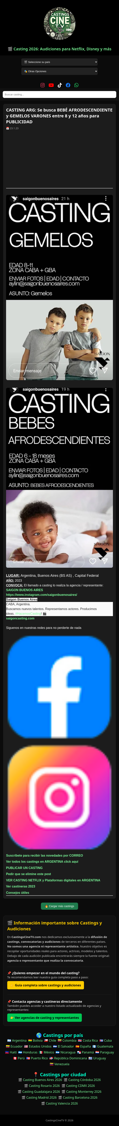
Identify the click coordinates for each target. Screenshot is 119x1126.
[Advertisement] (59, 160)
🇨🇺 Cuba (105, 1040)
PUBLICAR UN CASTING (24, 868)
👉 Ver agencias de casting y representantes (44, 1017)
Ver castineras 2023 (20, 886)
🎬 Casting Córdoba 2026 (82, 1080)
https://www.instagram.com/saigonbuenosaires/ (41, 594)
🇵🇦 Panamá (85, 1052)
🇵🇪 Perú (19, 1058)
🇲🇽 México (46, 1052)
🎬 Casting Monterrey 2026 (81, 1091)
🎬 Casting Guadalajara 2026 (39, 1091)
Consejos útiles (17, 892)
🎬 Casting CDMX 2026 (78, 1086)
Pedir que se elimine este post (28, 874)
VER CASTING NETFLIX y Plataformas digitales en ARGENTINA (53, 880)
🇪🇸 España (83, 1046)
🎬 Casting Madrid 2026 (39, 1097)
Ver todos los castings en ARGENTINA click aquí (42, 861)
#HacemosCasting (28, 613)
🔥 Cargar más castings (59, 906)
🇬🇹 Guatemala (102, 1046)
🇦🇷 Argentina (16, 1040)
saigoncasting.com (20, 618)
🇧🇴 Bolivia (35, 1040)
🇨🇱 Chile (50, 1040)
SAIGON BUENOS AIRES (24, 590)
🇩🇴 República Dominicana (68, 1058)
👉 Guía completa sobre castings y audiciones (45, 985)
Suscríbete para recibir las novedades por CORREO (44, 855)
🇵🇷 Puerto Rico (37, 1058)
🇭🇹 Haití (11, 1052)
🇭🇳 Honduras (27, 1052)
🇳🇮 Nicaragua (65, 1052)
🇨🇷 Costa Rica (88, 1040)
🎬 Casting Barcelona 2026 (77, 1097)
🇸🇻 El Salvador (63, 1046)
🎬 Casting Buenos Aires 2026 (40, 1080)
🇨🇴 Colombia (67, 1040)
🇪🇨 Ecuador (14, 1046)
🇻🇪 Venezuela (59, 1064)
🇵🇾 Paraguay (104, 1052)
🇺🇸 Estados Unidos (37, 1046)
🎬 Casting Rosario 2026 (42, 1086)
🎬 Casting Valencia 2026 (59, 1103)
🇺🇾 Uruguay (97, 1058)
